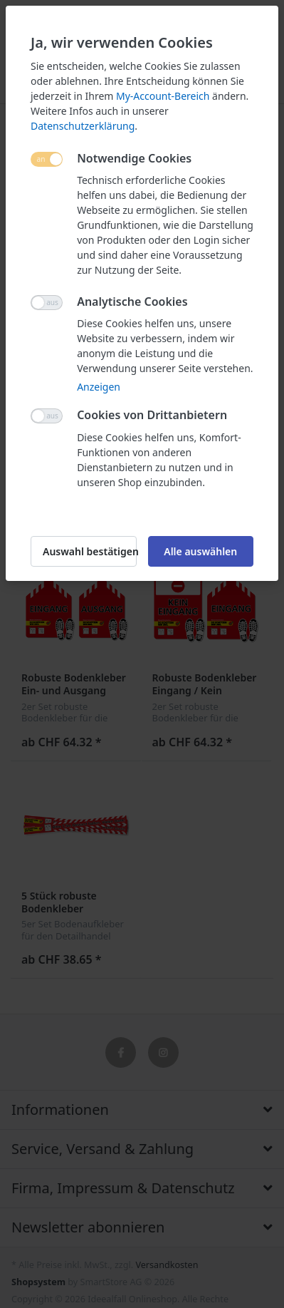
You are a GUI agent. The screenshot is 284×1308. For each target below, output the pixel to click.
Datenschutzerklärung (83, 126)
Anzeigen (98, 386)
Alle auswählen (200, 551)
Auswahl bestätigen (90, 551)
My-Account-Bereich (162, 96)
